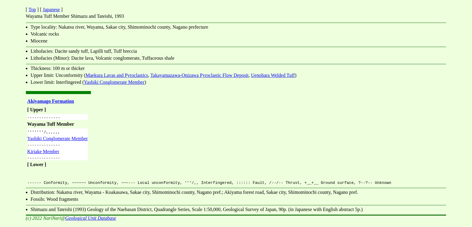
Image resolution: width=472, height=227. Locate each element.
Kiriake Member (43, 154)
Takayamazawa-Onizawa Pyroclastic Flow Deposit (199, 75)
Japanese (51, 9)
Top (32, 9)
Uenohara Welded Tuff (273, 75)
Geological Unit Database (90, 221)
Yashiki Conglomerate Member (114, 82)
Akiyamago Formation (50, 101)
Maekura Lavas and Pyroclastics (116, 75)
